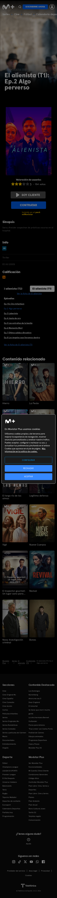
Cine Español (7, 698)
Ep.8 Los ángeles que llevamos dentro (22, 337)
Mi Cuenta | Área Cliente (39, 771)
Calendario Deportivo (11, 809)
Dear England (34, 702)
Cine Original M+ (9, 695)
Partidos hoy (7, 812)
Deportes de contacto (11, 801)
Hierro (5, 403)
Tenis (4, 790)
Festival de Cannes (36, 733)
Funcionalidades (35, 767)
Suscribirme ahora (35, 7)
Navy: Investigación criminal (12, 641)
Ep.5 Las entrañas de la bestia (18, 323)
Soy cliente (28, 195)
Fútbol (28, 14)
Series (6, 14)
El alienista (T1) (42, 288)
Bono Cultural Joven (37, 809)
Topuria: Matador (9, 797)
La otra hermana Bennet (39, 717)
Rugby (4, 793)
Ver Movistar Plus (35, 763)
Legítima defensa (38, 495)
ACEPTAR (28, 476)
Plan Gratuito (34, 801)
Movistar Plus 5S (35, 748)
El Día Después (8, 778)
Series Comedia (8, 729)
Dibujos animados (36, 736)
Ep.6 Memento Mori (13, 328)
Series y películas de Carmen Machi (14, 735)
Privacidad (45, 871)
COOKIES (28, 875)
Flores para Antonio (37, 725)
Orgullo (5, 748)
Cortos (5, 710)
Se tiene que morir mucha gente (39, 712)
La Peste (34, 403)
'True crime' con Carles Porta (41, 729)
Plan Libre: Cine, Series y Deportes (39, 788)
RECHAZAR (28, 468)
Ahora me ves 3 (35, 698)
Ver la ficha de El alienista (29, 293)
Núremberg (33, 695)
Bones (32, 639)
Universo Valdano (9, 782)
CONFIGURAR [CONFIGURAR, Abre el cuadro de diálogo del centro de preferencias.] (28, 460)
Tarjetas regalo (35, 816)
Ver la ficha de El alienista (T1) (18, 344)
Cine (16, 14)
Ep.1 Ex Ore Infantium (14, 304)
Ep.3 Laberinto (11, 313)
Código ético (34, 778)
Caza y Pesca (34, 744)
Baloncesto (7, 786)
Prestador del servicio (16, 871)
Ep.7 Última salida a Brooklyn (17, 332)
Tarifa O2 (32, 812)
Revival (33, 591)
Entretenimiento (9, 744)
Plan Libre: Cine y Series (38, 793)
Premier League (9, 774)
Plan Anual (33, 805)
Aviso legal (33, 871)
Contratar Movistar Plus (38, 782)
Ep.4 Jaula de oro (12, 318)
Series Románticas (9, 725)
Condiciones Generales (38, 774)
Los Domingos (34, 691)
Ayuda (28, 841)
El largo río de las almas (11, 497)
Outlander (33, 721)
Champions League (10, 767)
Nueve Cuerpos (37, 544)
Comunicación (34, 820)
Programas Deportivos (38, 740)
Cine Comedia (8, 702)
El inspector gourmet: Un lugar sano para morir (13, 592)
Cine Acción (7, 706)
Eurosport (6, 805)
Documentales (8, 740)
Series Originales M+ (10, 721)
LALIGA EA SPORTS (9, 771)
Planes (31, 797)
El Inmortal (33, 706)
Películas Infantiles (10, 714)
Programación (8, 816)
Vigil (4, 544)
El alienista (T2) (12, 288)
